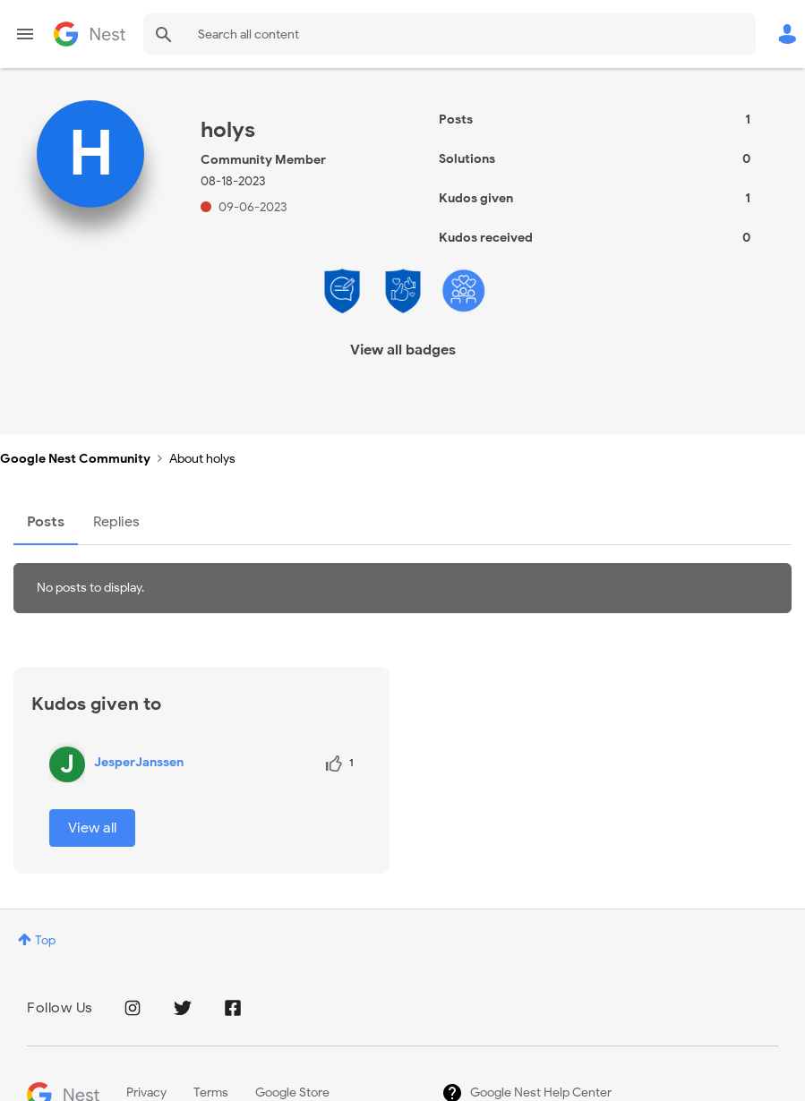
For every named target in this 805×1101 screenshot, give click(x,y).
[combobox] (449, 34)
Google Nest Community (89, 34)
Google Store (292, 1092)
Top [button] (45, 940)
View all (92, 828)
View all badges (403, 350)
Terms (210, 1092)
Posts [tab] (45, 522)
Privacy (146, 1092)
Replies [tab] (116, 522)
